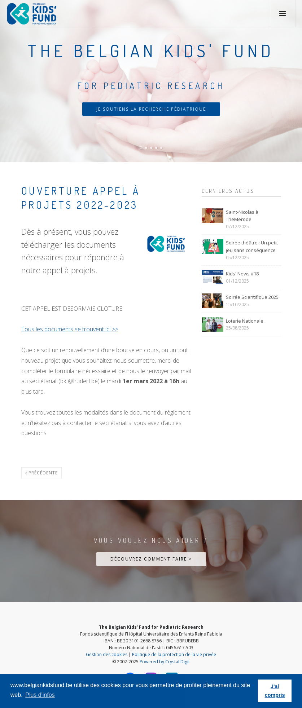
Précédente (41, 473)
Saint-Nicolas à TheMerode (242, 216)
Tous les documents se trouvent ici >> (69, 329)
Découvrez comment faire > (151, 559)
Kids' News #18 (242, 273)
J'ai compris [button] (275, 690)
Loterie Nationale (244, 321)
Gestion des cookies (106, 654)
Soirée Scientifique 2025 (252, 297)
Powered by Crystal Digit (165, 662)
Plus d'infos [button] (39, 695)
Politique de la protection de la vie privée (174, 654)
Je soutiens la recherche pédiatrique (151, 109)
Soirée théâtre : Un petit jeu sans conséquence (252, 246)
